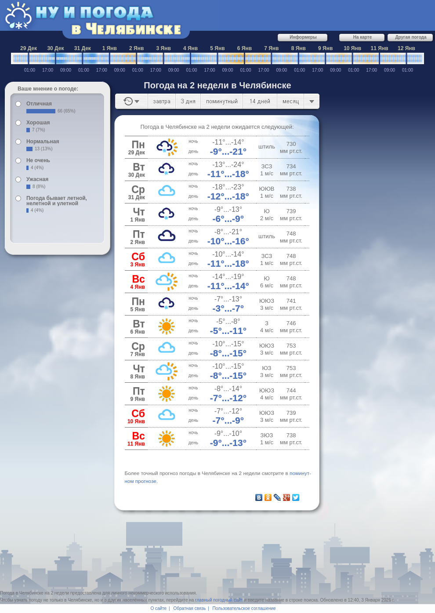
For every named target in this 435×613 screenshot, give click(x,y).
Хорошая (38, 123)
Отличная (39, 104)
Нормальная (42, 141)
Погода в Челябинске (22, 593)
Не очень (38, 160)
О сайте (158, 608)
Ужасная (37, 179)
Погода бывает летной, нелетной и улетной (56, 201)
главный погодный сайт (219, 600)
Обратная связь (190, 608)
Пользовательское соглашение (244, 608)
